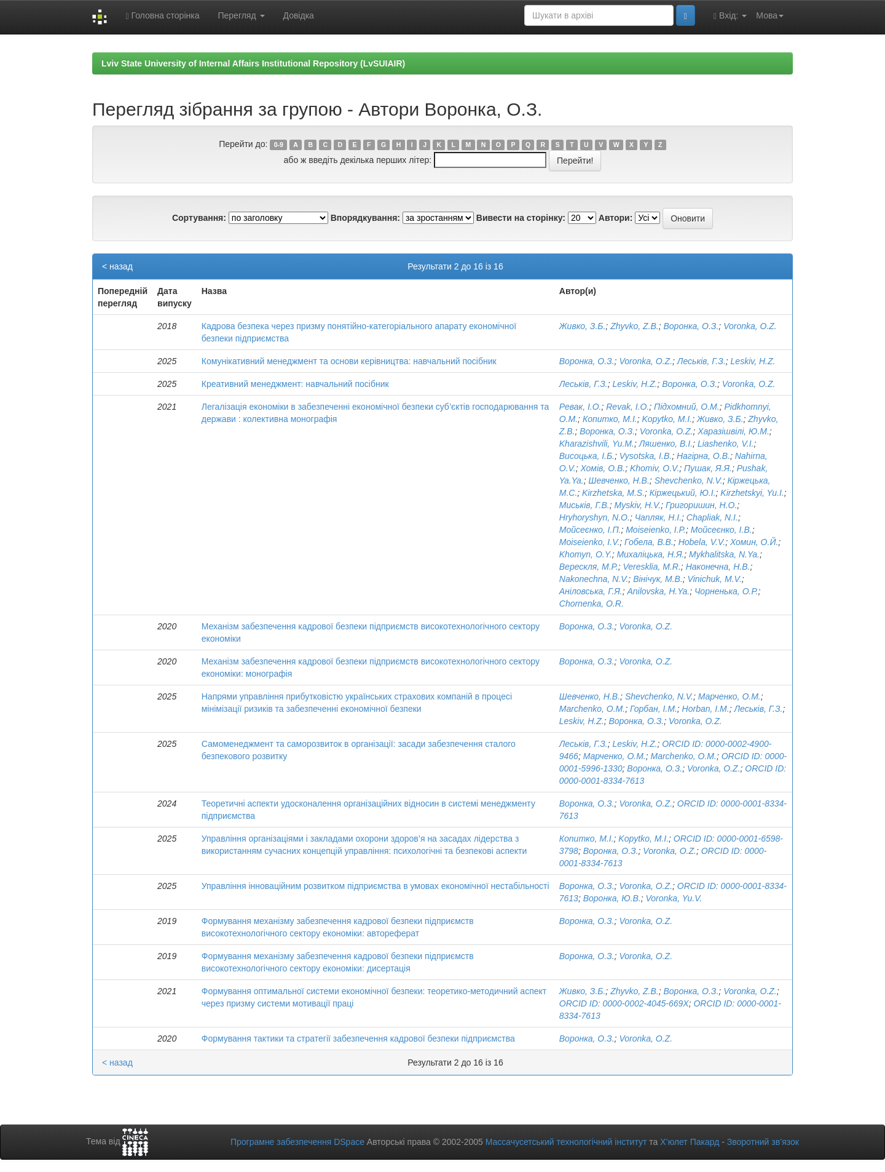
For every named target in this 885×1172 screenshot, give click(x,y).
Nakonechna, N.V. (594, 579)
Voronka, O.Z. (750, 326)
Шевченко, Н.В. (619, 480)
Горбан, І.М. (653, 709)
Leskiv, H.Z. (753, 361)
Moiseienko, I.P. (656, 530)
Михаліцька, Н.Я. (650, 554)
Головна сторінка (162, 15)
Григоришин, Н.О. (701, 505)
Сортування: (199, 218)
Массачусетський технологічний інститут (566, 1142)
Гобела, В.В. (649, 542)
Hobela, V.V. (702, 542)
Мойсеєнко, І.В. (721, 530)
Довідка (298, 15)
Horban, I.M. (706, 709)
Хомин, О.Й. (754, 542)
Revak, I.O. (627, 407)
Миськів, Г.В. (584, 505)
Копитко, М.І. (610, 419)
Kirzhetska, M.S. (613, 493)
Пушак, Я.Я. (708, 468)
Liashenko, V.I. (726, 443)
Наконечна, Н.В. (718, 567)
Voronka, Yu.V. (674, 898)
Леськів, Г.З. (701, 361)
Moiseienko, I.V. (589, 542)
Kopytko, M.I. (667, 419)
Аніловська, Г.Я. (591, 591)
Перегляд (241, 15)
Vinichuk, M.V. (715, 579)
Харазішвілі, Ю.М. (733, 431)
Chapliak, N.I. (712, 517)
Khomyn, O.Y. (585, 554)
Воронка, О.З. (691, 326)
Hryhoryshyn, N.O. (594, 517)
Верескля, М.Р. (588, 567)
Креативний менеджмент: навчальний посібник (295, 384)
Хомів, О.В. (603, 468)
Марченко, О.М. (729, 696)
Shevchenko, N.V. (689, 480)
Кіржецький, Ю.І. (683, 493)
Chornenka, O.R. (591, 603)
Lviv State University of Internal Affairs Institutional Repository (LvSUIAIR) (253, 63)
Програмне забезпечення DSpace (297, 1142)
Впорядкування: (365, 218)
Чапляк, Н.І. (658, 517)
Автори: (616, 218)
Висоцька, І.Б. (587, 456)
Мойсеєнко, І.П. (590, 530)
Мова (770, 15)
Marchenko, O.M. (592, 709)
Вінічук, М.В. (658, 579)
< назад (117, 266)
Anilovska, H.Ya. (658, 591)
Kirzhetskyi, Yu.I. (752, 493)
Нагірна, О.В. (703, 456)
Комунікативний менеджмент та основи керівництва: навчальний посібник (349, 361)
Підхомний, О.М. (687, 407)
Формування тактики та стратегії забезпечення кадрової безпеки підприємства (358, 1038)
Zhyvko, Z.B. (634, 326)
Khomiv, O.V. (654, 468)
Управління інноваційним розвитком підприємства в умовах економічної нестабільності (375, 886)
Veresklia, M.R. (651, 567)
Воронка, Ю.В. (612, 898)
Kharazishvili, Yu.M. (596, 443)
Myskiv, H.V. (638, 505)
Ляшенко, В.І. (666, 443)
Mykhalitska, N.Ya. (724, 554)
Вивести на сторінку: (520, 218)
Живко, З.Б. (582, 326)
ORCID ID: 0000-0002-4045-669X (624, 1003)
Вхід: (730, 15)
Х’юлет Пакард (689, 1142)
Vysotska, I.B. (646, 456)
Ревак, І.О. (580, 407)
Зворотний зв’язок (763, 1142)
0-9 (278, 144)
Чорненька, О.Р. (726, 591)
